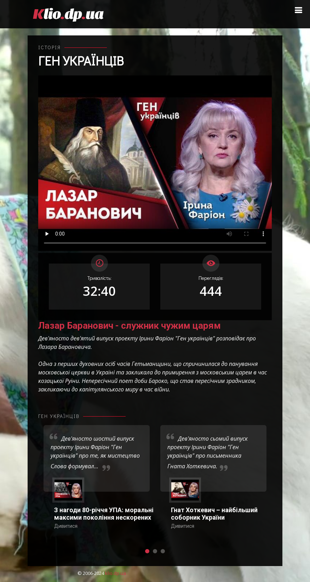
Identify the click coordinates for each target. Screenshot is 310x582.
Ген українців (81, 60)
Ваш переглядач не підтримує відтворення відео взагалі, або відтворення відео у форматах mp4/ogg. (155, 163)
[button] (147, 551)
